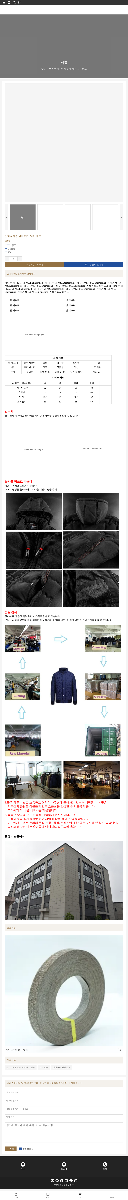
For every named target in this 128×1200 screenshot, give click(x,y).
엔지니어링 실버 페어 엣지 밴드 (20, 1067)
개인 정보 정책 (29, 1149)
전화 (105, 1169)
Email (64, 1169)
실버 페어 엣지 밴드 (62, 1067)
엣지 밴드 (43, 1067)
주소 (23, 1169)
